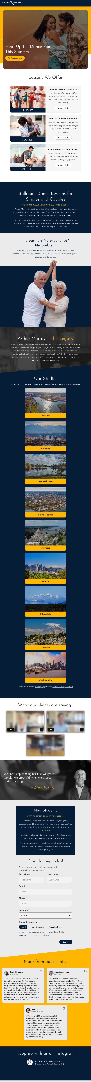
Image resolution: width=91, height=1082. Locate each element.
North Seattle (45, 515)
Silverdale (45, 614)
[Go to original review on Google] (41, 973)
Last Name (53, 874)
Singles (27, 110)
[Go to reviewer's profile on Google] (51, 973)
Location (23, 910)
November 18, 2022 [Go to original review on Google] (37, 1011)
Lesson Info (63, 108)
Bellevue (45, 449)
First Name (25, 874)
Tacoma (45, 647)
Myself (23, 927)
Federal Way (45, 481)
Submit (65, 942)
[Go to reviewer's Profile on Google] (28, 1010)
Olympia (45, 548)
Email (22, 886)
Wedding (27, 169)
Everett (45, 415)
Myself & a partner (37, 927)
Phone (22, 898)
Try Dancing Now (15, 58)
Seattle (45, 581)
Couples (28, 140)
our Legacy (40, 687)
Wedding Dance (55, 927)
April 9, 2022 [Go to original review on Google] (58, 974)
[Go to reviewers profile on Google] (6, 973)
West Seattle (45, 680)
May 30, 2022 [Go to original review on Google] (14, 974)
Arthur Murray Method (62, 687)
